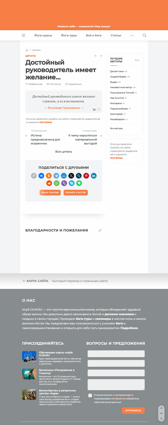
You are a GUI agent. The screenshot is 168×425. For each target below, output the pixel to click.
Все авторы (116, 128)
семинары (103, 319)
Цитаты (30, 56)
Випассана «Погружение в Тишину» (56, 371)
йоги (119, 323)
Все (137, 60)
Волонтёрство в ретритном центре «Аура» (57, 392)
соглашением (123, 395)
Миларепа (118, 103)
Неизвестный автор (123, 87)
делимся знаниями (119, 314)
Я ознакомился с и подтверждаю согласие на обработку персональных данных (116, 399)
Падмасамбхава (121, 108)
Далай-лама (119, 71)
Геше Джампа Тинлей (124, 92)
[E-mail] (54, 84)
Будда (116, 82)
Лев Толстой (119, 97)
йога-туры (84, 319)
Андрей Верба (120, 76)
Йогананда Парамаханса (64, 107)
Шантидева (118, 113)
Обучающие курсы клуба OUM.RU (56, 354)
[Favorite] (34, 84)
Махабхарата (119, 119)
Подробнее (129, 328)
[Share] (73, 84)
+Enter (46, 122)
